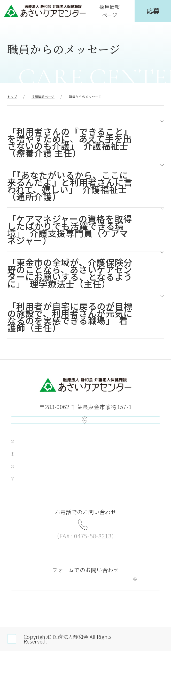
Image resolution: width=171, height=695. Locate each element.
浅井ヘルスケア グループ (47, 450)
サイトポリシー (85, 657)
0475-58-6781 (85, 539)
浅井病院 (25, 463)
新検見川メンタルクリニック (53, 490)
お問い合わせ (101, 607)
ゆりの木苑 (28, 476)
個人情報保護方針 (33, 657)
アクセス (85, 424)
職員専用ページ (30, 683)
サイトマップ (137, 657)
